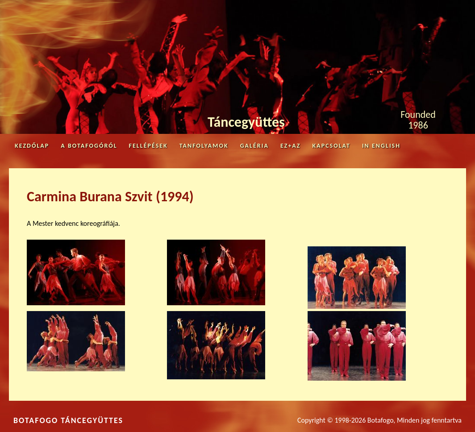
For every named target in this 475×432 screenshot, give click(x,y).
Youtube (449, 9)
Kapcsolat (331, 146)
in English (381, 146)
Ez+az (290, 146)
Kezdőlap (32, 146)
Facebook (418, 11)
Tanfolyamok (204, 146)
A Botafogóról (89, 146)
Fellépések (148, 146)
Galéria (254, 146)
